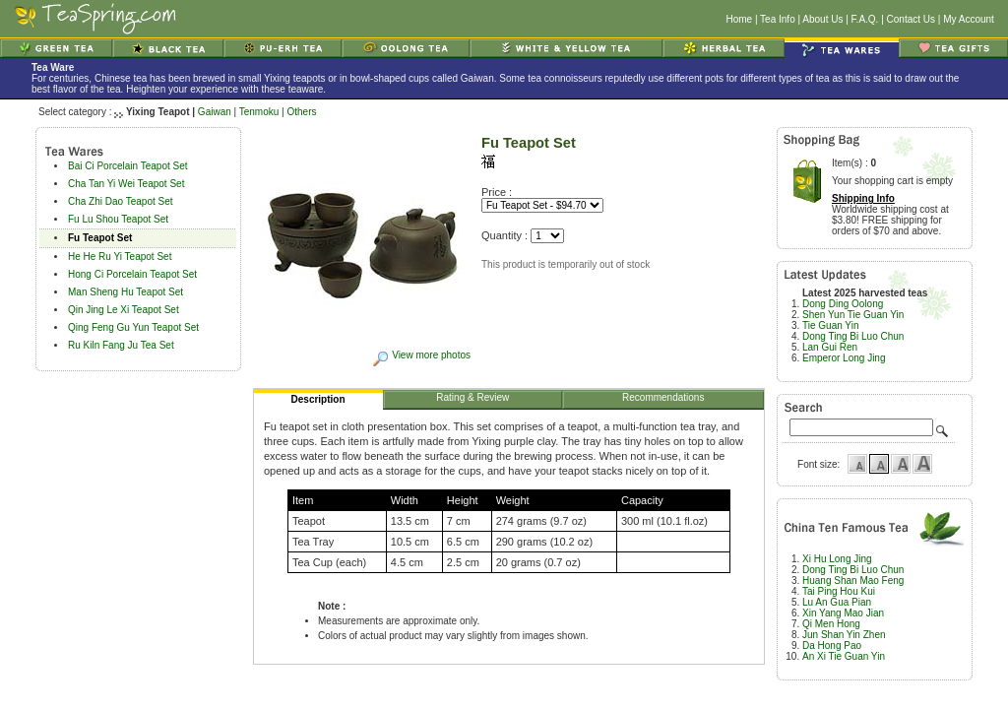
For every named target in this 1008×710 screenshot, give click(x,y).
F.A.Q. (865, 19)
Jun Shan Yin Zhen (844, 634)
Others (301, 111)
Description (318, 402)
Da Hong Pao (831, 645)
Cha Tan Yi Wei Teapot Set (126, 183)
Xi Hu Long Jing (837, 558)
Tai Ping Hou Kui (838, 591)
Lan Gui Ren (829, 347)
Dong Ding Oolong (842, 303)
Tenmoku (259, 111)
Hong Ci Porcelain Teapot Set (132, 274)
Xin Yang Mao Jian (843, 613)
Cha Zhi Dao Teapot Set (120, 201)
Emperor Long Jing (844, 358)
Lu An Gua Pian (836, 602)
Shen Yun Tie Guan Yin (853, 314)
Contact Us (911, 19)
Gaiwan (214, 111)
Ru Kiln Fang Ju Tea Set (121, 345)
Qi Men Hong (831, 623)
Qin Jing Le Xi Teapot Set (123, 309)
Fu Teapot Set (100, 237)
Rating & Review (473, 400)
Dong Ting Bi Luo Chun (853, 336)
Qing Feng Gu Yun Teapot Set (133, 327)
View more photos (421, 355)
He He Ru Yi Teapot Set (119, 256)
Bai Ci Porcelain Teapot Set (128, 166)
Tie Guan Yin (830, 325)
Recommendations (663, 400)
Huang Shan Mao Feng (853, 580)
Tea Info (777, 19)
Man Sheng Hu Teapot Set (125, 292)
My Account (968, 19)
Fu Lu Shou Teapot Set (118, 219)
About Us (822, 19)
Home (738, 19)
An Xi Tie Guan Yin (843, 656)
